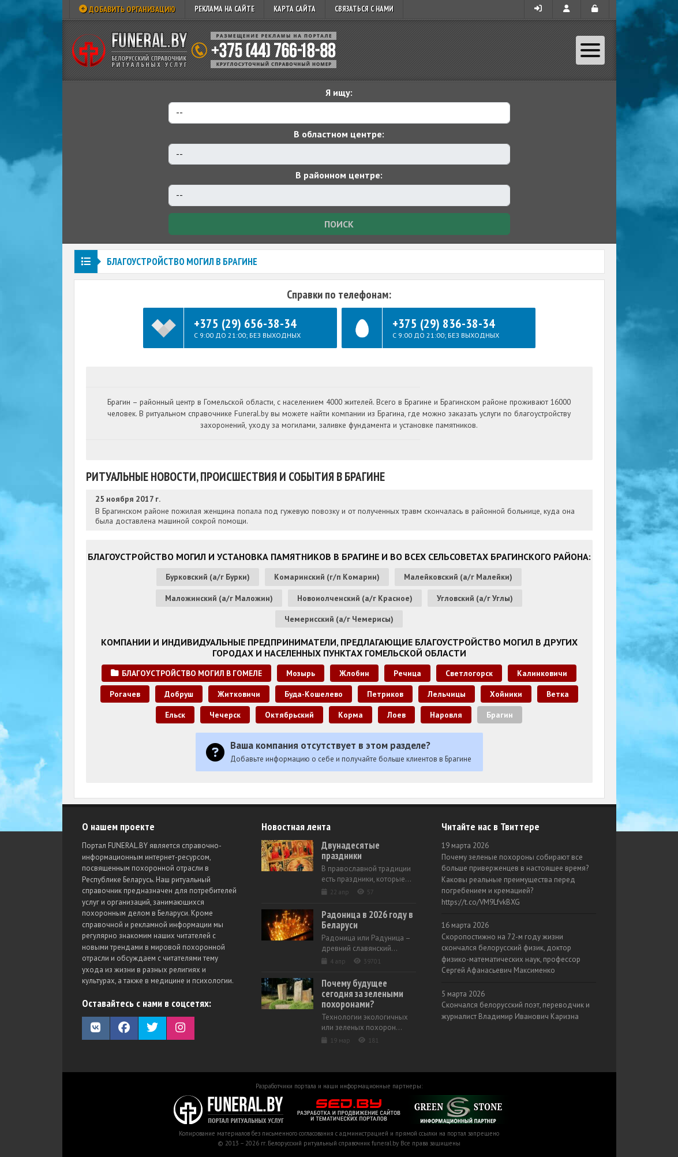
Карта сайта (295, 9)
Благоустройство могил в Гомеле (186, 673)
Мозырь (300, 673)
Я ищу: (339, 92)
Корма (350, 715)
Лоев (396, 715)
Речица (407, 673)
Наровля (446, 715)
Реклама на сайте (224, 9)
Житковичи (239, 694)
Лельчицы (447, 694)
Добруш (178, 694)
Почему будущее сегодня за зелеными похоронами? (362, 993)
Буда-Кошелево (313, 694)
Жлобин (354, 673)
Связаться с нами (364, 9)
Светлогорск (469, 673)
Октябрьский (289, 715)
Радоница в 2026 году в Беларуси (367, 919)
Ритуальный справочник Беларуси (208, 50)
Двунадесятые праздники (350, 850)
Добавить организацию (127, 9)
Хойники (506, 694)
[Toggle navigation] (590, 50)
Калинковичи (542, 673)
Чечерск (225, 715)
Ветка (557, 694)
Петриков (385, 694)
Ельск (175, 715)
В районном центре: (339, 175)
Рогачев (125, 694)
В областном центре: (339, 134)
